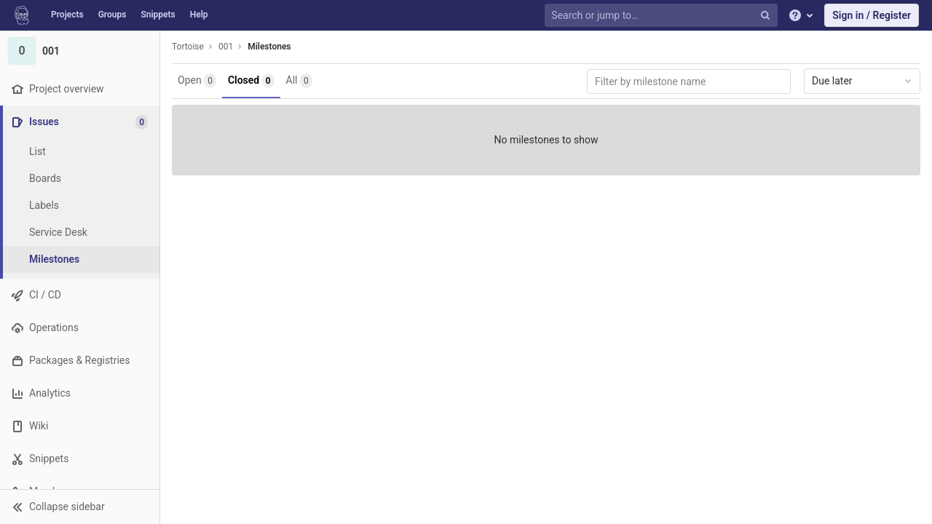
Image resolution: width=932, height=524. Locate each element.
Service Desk (58, 232)
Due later (863, 81)
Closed (251, 81)
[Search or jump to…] (662, 16)
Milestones (269, 46)
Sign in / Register (871, 15)
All (299, 81)
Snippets (158, 14)
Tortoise (188, 46)
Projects (67, 14)
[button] (79, 506)
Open (197, 81)
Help (199, 14)
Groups (112, 14)
